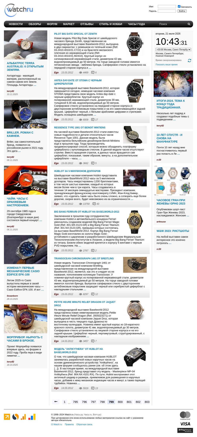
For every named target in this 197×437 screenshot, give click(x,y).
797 (93, 401)
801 (129, 401)
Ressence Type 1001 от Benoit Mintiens (79, 127)
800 (120, 401)
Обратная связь (84, 424)
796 (84, 401)
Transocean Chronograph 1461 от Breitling (84, 258)
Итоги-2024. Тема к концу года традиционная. (171, 104)
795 (75, 401)
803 (147, 401)
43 (98, 204)
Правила (69, 424)
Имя (151, 6)
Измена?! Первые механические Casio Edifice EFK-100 (23, 271)
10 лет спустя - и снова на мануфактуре (169, 138)
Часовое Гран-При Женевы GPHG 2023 (171, 202)
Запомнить (185, 7)
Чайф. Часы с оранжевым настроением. (18, 202)
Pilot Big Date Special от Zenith (75, 34)
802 (138, 401)
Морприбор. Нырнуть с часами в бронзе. (25, 339)
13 (96, 388)
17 (96, 119)
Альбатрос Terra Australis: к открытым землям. (25, 66)
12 (96, 294)
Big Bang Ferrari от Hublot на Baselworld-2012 (86, 211)
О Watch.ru (56, 424)
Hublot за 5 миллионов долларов (77, 171)
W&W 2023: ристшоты (173, 231)
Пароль (152, 11)
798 (102, 401)
